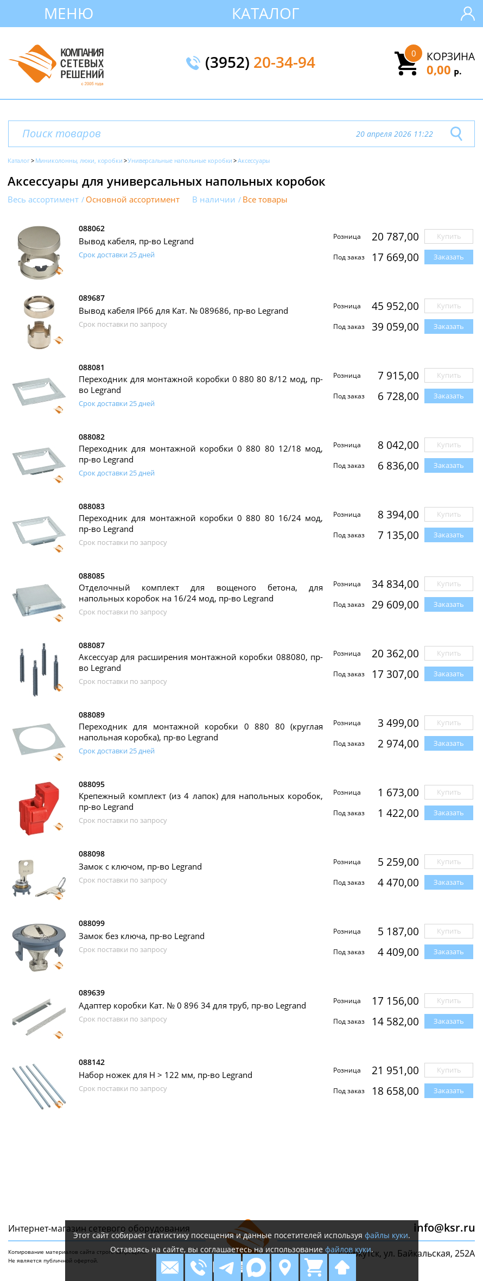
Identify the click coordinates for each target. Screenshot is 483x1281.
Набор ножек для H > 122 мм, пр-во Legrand (165, 1074)
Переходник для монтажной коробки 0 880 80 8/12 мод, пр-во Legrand (201, 384)
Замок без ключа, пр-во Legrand (142, 935)
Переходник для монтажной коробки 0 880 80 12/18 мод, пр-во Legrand (201, 454)
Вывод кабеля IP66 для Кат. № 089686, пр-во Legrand (183, 310)
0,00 (444, 69)
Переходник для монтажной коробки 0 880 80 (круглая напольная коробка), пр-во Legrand (201, 732)
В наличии (214, 199)
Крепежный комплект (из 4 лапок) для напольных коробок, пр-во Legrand (201, 801)
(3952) (260, 63)
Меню (68, 13)
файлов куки (348, 1249)
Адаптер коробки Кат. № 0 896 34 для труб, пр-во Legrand (192, 1005)
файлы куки (386, 1235)
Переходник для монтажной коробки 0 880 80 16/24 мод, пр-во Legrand (201, 523)
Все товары (265, 199)
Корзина (451, 56)
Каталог (266, 13)
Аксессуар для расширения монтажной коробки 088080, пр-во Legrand (201, 662)
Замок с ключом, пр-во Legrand (140, 866)
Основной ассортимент (133, 199)
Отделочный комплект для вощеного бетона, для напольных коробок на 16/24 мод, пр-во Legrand (201, 593)
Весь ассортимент (43, 199)
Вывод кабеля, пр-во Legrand (136, 241)
